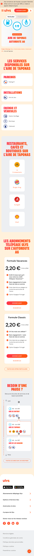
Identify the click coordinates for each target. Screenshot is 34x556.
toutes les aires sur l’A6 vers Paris (17, 460)
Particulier (11, 17)
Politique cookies (8, 546)
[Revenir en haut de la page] (29, 551)
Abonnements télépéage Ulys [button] (17, 493)
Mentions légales (8, 534)
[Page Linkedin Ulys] (13, 523)
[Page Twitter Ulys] (8, 523)
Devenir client (21, 10)
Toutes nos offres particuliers (17, 369)
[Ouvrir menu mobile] (2, 10)
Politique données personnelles (13, 542)
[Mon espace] (31, 10)
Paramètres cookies (9, 550)
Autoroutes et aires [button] (17, 506)
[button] (17, 308)
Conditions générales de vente (13, 538)
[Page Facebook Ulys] (4, 523)
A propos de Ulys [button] (17, 512)
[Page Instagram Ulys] (17, 523)
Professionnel (22, 17)
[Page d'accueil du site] (6, 481)
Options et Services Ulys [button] (17, 500)
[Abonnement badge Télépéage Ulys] (7, 10)
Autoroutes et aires (19, 49)
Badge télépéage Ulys (7, 49)
